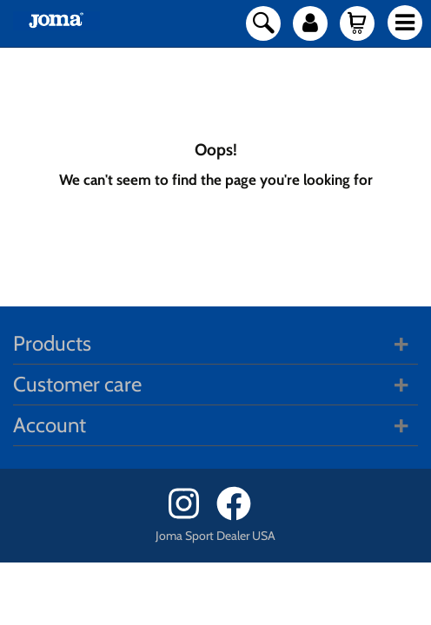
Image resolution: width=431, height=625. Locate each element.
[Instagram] (191, 516)
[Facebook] (239, 516)
